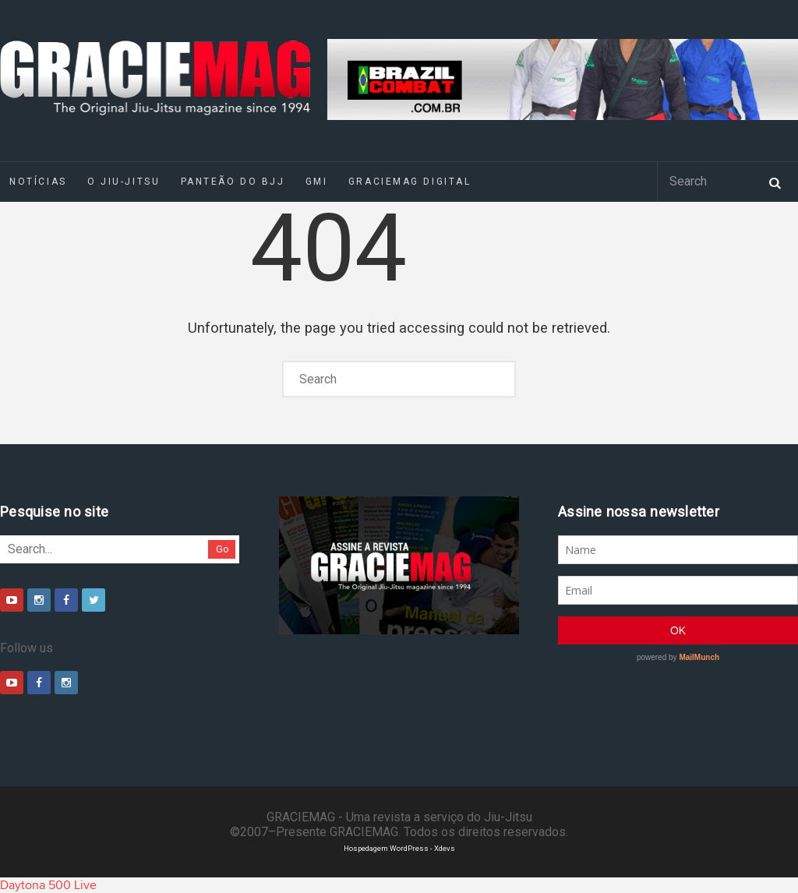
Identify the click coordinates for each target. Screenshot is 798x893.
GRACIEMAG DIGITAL (409, 181)
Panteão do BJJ (233, 181)
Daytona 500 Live (48, 885)
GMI (316, 181)
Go (222, 549)
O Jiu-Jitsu (123, 181)
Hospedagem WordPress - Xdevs (399, 848)
